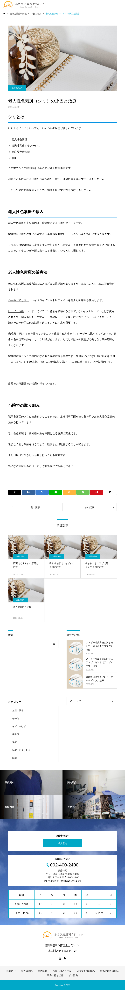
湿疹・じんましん (21, 750)
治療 (14, 742)
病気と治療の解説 (109, 970)
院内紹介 (42, 970)
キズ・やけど (19, 726)
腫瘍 (14, 758)
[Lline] (55, 492)
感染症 (15, 734)
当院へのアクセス (62, 970)
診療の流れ (27, 970)
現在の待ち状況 (55, 975)
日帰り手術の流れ (85, 970)
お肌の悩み (17, 88)
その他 (15, 718)
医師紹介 (11, 970)
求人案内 (62, 843)
